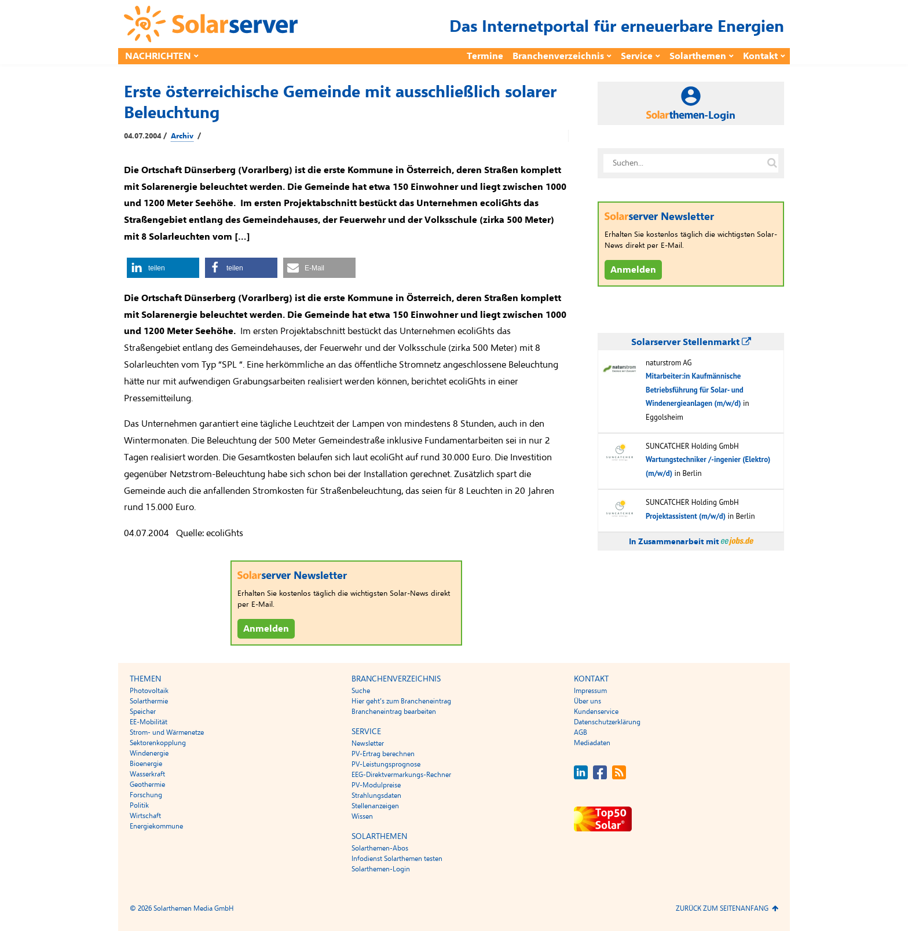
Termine (485, 56)
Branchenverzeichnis (558, 56)
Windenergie (149, 753)
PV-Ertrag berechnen (383, 753)
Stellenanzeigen (375, 806)
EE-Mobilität (148, 722)
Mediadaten (592, 742)
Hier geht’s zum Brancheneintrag (401, 701)
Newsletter (368, 743)
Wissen (362, 816)
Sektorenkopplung (158, 742)
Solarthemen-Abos (380, 848)
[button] (163, 268)
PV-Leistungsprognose (386, 764)
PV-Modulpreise (376, 785)
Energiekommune (156, 826)
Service (637, 56)
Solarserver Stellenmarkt (691, 342)
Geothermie (147, 784)
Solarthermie (149, 701)
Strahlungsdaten (376, 795)
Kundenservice (596, 711)
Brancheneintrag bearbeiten (394, 711)
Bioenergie (146, 763)
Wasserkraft (147, 774)
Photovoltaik (149, 690)
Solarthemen (697, 56)
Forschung (146, 795)
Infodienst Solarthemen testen (397, 858)
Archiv (182, 136)
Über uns (587, 701)
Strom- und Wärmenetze (167, 732)
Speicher (143, 711)
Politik (139, 805)
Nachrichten (158, 56)
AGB (580, 732)
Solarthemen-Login (381, 869)
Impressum (590, 690)
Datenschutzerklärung (607, 722)
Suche (361, 690)
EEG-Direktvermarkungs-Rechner (401, 774)
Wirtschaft (145, 815)
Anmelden (266, 628)
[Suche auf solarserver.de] (772, 163)
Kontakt (760, 56)
